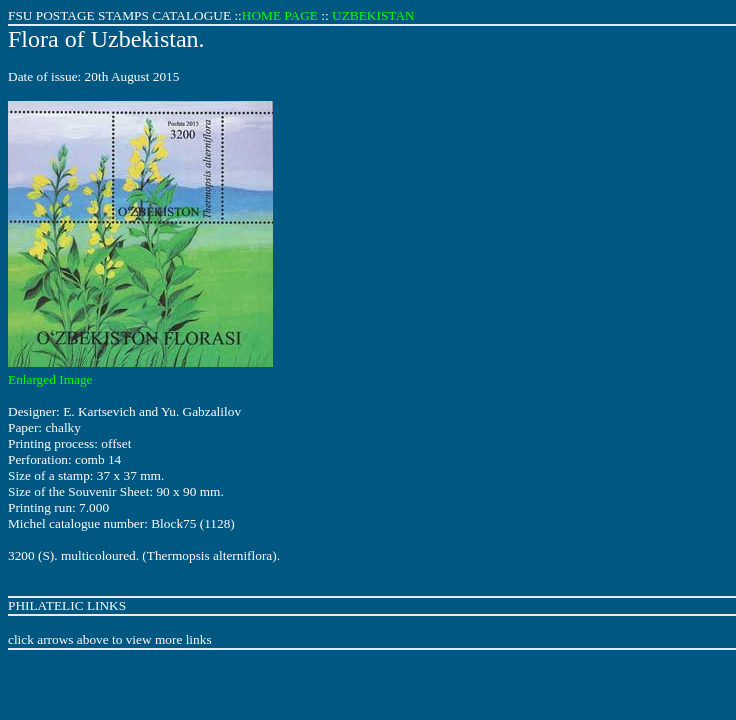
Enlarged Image (50, 379)
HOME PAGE (280, 15)
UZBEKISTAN (373, 15)
